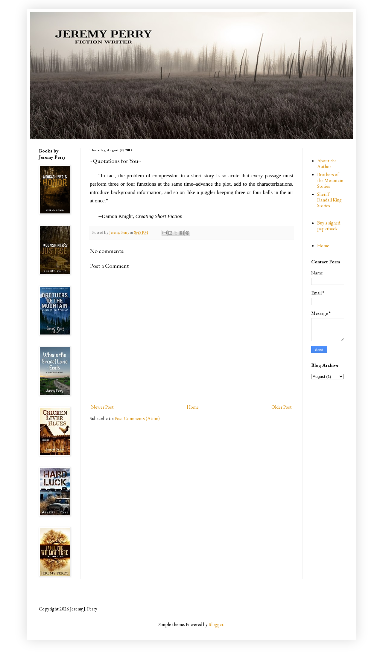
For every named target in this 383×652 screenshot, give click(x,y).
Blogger (216, 624)
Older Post (281, 407)
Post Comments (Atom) (137, 418)
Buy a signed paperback (328, 226)
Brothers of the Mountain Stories (330, 180)
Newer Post (102, 407)
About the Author (327, 164)
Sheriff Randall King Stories (329, 200)
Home (193, 407)
